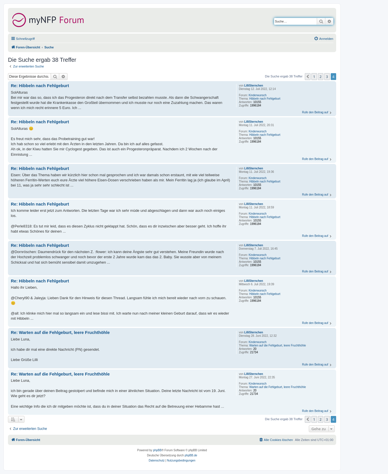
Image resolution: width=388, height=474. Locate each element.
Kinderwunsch (258, 95)
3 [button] (327, 76)
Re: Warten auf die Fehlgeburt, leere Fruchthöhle (60, 332)
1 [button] (314, 76)
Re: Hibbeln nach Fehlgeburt (40, 85)
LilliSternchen (253, 85)
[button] (308, 76)
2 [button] (321, 76)
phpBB (157, 450)
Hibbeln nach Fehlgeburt (264, 98)
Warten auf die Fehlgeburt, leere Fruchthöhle (277, 345)
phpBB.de (191, 455)
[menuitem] (323, 38)
